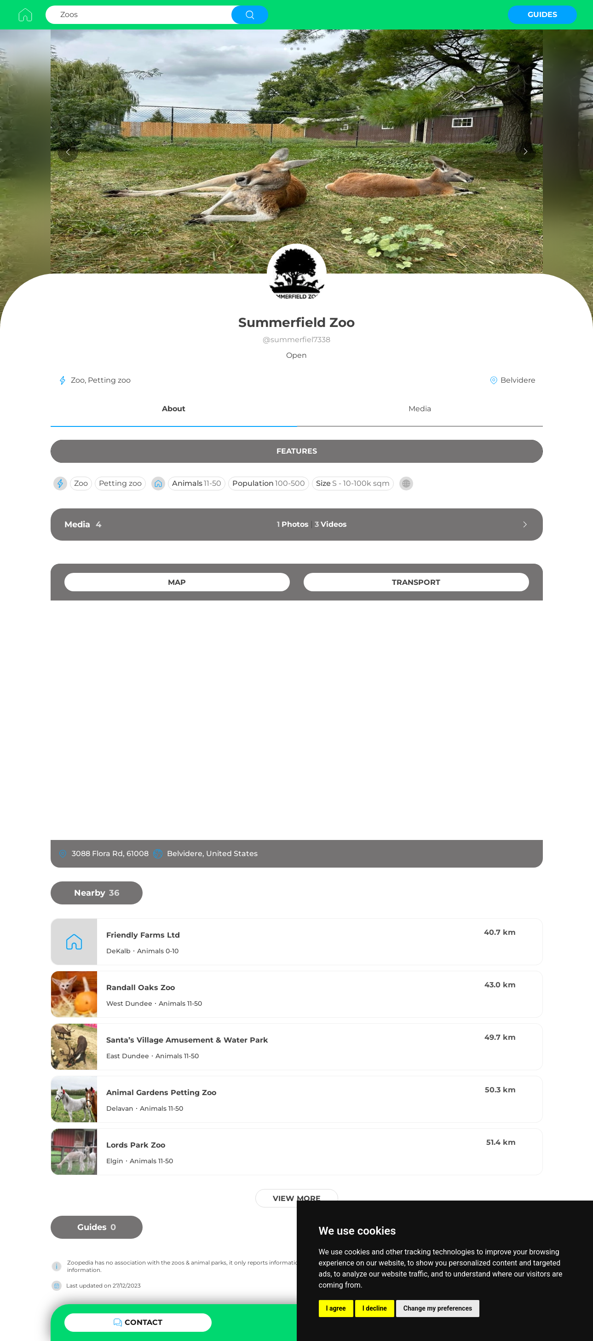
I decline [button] (375, 1308)
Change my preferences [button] (437, 1308)
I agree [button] (336, 1308)
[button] (174, 410)
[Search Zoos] (137, 14)
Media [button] (420, 408)
